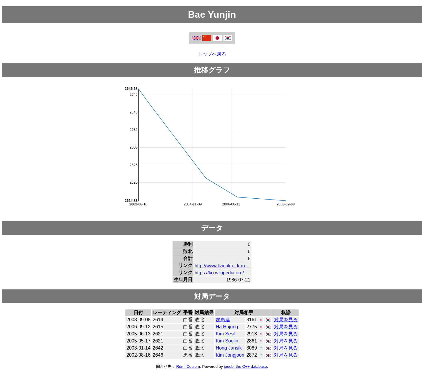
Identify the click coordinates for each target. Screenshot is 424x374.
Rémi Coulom (188, 366)
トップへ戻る (212, 54)
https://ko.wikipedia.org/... (221, 272)
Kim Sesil (226, 333)
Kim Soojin (227, 340)
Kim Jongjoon (230, 354)
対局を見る (286, 319)
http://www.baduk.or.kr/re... (222, 265)
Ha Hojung (227, 326)
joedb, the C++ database (245, 366)
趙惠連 (223, 319)
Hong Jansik (229, 347)
